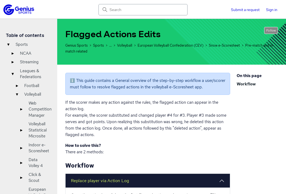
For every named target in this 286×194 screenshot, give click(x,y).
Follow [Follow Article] (271, 30)
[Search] (143, 9)
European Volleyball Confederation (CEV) (170, 45)
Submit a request (245, 9)
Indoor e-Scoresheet (39, 148)
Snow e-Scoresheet (224, 45)
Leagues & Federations (30, 74)
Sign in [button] (271, 9)
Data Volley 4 (36, 163)
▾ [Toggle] (8, 44)
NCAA (25, 53)
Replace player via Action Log (100, 180)
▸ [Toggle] (13, 53)
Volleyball (32, 94)
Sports (22, 44)
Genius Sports (76, 45)
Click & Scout (35, 177)
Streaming (29, 62)
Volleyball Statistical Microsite (38, 130)
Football (31, 85)
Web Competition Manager (40, 109)
